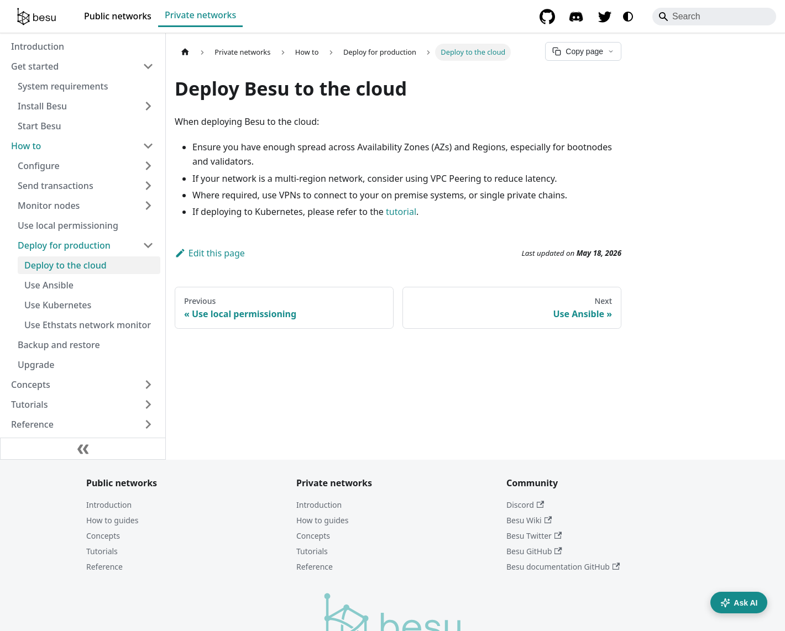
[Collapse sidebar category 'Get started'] (148, 66)
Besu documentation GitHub (563, 566)
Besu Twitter (534, 535)
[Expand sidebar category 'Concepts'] (148, 384)
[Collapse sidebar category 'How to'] (148, 146)
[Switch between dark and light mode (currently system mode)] (628, 16)
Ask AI (738, 603)
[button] (85, 166)
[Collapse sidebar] (83, 449)
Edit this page (210, 253)
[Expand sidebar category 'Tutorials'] (148, 404)
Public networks (117, 16)
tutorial (401, 212)
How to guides (112, 520)
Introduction (109, 504)
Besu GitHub (534, 551)
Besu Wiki (529, 520)
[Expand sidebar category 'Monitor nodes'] (148, 205)
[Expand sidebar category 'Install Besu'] (148, 106)
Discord (525, 504)
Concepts (103, 535)
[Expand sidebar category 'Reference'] (148, 424)
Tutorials (102, 551)
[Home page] (185, 52)
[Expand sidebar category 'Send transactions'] (148, 185)
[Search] (714, 16)
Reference (104, 566)
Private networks (200, 15)
